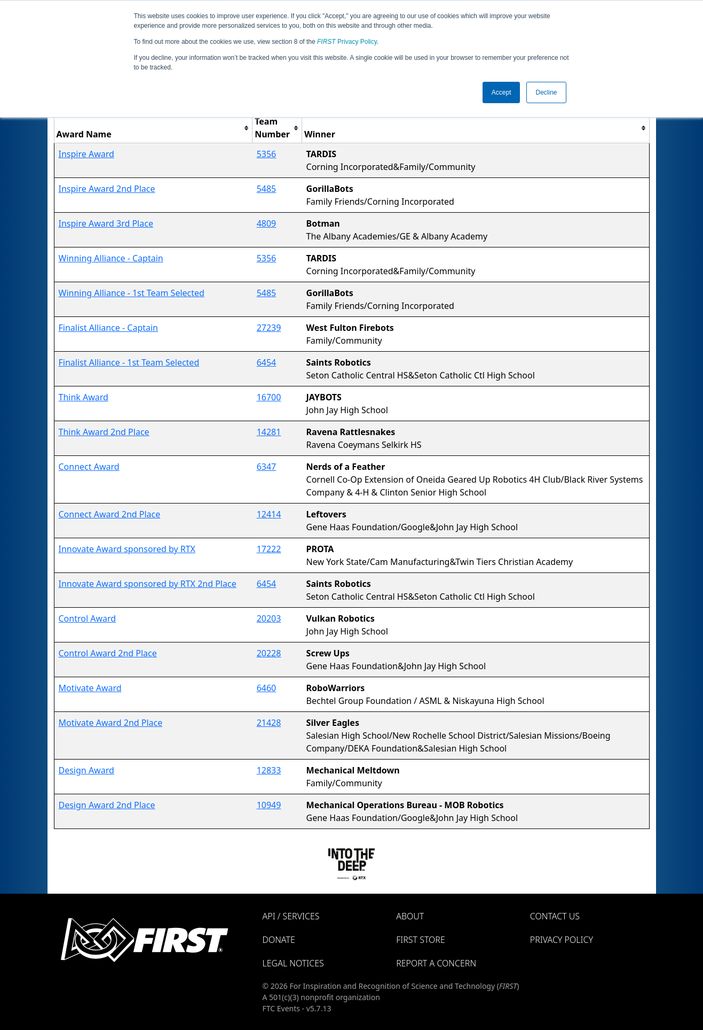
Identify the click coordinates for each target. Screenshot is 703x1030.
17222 (269, 549)
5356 (267, 154)
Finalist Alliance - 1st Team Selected (129, 362)
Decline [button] (546, 92)
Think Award (83, 397)
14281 (269, 432)
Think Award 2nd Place (104, 432)
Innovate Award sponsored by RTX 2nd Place (147, 584)
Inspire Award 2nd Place (107, 189)
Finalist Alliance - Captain (109, 328)
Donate (279, 940)
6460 (267, 688)
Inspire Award (86, 154)
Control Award (87, 618)
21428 (269, 723)
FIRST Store (420, 940)
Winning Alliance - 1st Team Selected (131, 293)
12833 (269, 770)
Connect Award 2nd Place (110, 514)
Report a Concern (436, 963)
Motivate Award (90, 688)
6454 (267, 362)
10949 (269, 805)
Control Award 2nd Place (108, 653)
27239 (269, 328)
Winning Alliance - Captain (111, 258)
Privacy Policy (347, 41)
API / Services (291, 916)
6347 (267, 467)
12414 (269, 514)
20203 (269, 618)
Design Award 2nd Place (107, 805)
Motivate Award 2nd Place (111, 723)
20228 (269, 653)
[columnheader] (153, 128)
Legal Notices (293, 963)
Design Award (86, 770)
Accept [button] (501, 92)
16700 (269, 397)
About (410, 916)
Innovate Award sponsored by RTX (127, 549)
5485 (267, 189)
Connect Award (89, 467)
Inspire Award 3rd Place (106, 223)
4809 (267, 223)
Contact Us (555, 916)
